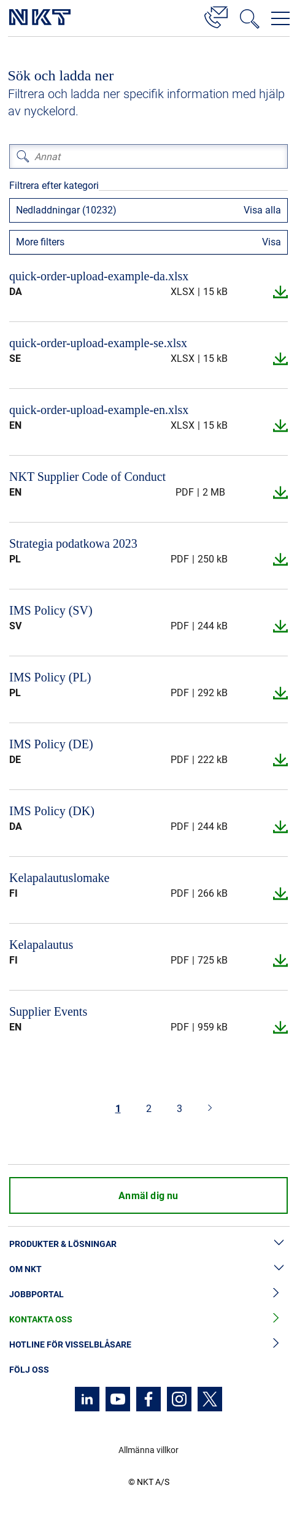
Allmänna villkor (148, 1450)
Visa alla (262, 210)
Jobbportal (148, 1294)
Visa (271, 242)
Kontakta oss (148, 1319)
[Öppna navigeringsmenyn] (280, 18)
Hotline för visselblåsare (148, 1345)
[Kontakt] (216, 15)
